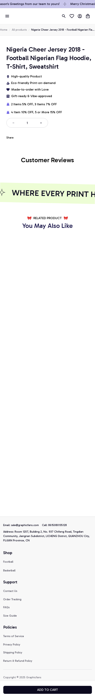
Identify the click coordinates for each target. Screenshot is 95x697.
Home (3, 29)
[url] (26, 525)
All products (19, 29)
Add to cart (47, 690)
